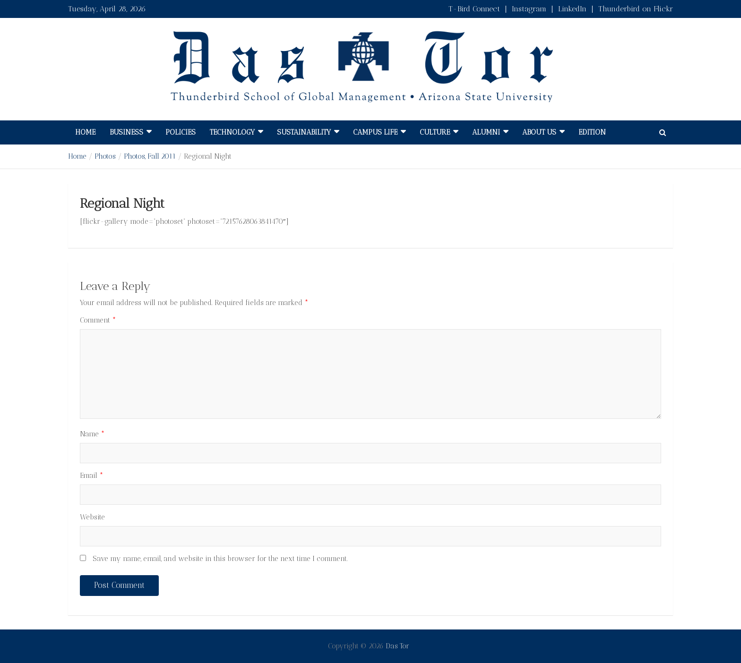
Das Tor (397, 646)
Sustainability (304, 132)
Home (85, 132)
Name (92, 434)
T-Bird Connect (474, 8)
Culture (435, 132)
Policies (180, 132)
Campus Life (375, 132)
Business (126, 132)
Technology (232, 132)
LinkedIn (572, 8)
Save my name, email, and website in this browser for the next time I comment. (220, 558)
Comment (98, 320)
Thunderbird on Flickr (635, 8)
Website (92, 517)
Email (91, 475)
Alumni (486, 132)
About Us (539, 132)
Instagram (529, 8)
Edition (592, 132)
